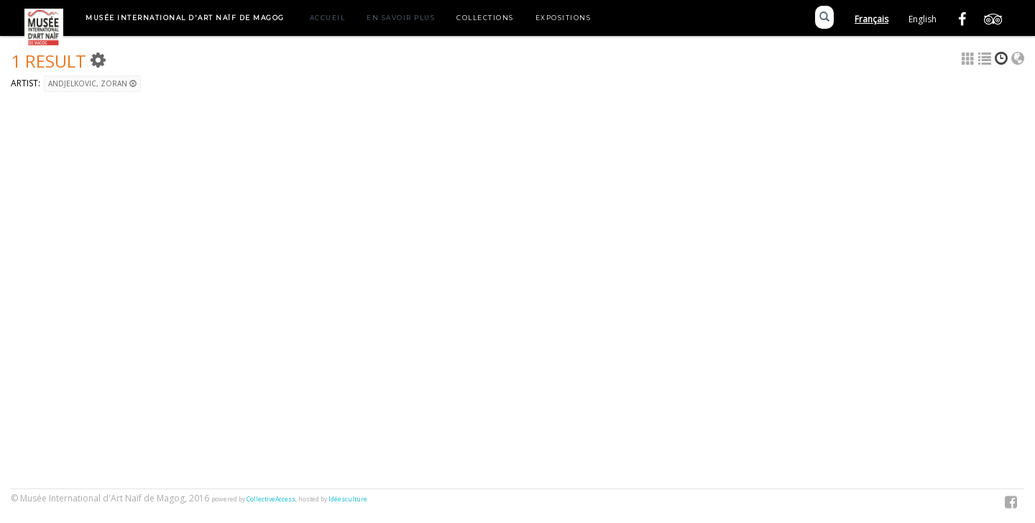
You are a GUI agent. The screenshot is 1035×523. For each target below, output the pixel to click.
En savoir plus (401, 18)
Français (871, 19)
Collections (485, 18)
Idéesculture (347, 499)
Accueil (328, 18)
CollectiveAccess (271, 499)
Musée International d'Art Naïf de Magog (185, 18)
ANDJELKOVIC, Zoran (92, 83)
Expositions (563, 18)
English (922, 19)
